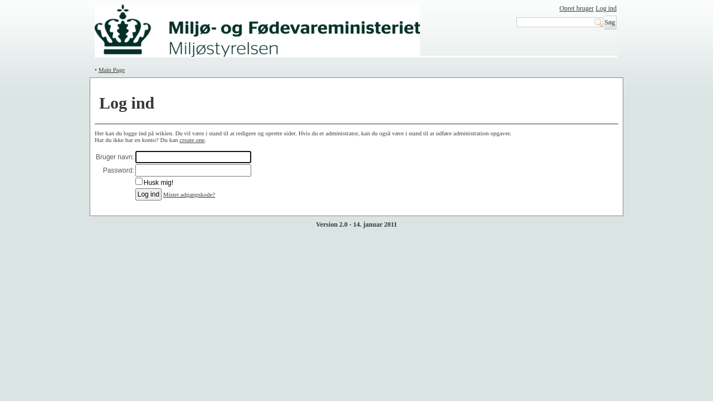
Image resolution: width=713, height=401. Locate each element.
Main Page (112, 69)
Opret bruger (576, 8)
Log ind (606, 8)
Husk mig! (158, 183)
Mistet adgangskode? (189, 194)
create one (191, 139)
